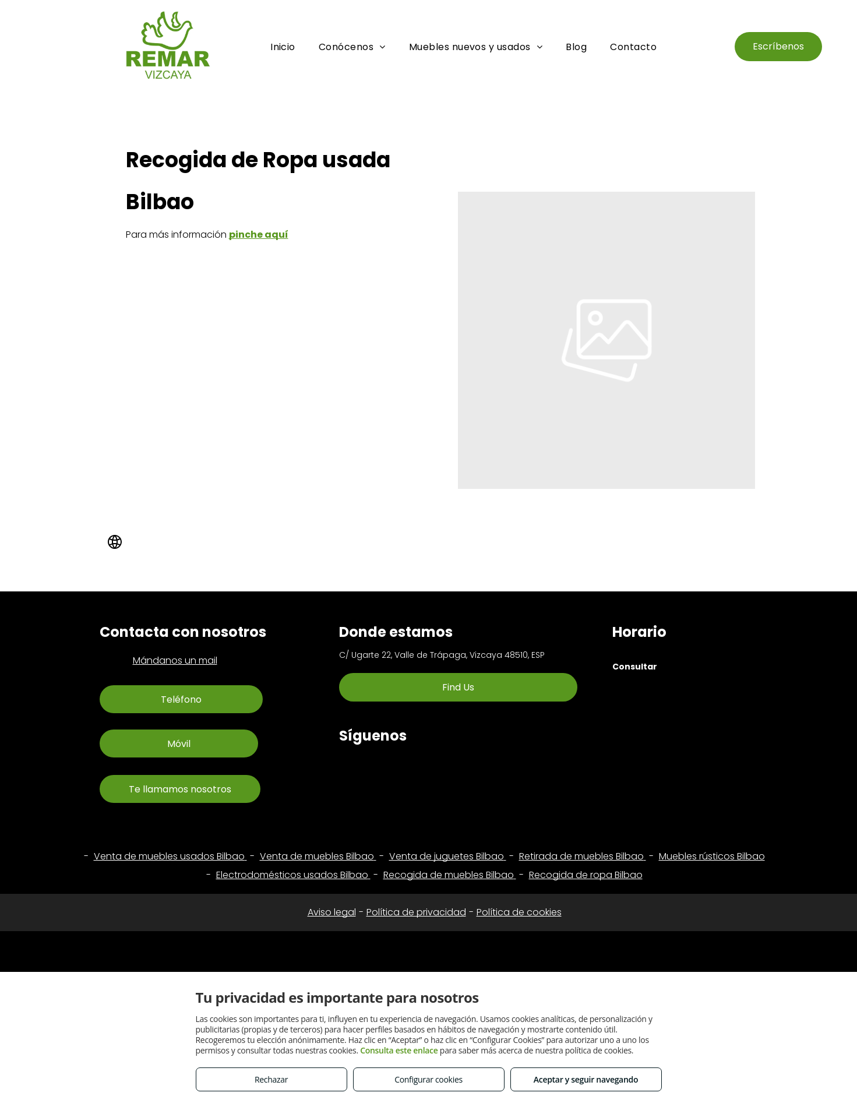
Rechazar (271, 1079)
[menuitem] (283, 46)
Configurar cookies (428, 1079)
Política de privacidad (416, 912)
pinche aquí (258, 234)
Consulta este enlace (399, 1050)
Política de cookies (519, 912)
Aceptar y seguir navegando (586, 1079)
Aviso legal (332, 912)
